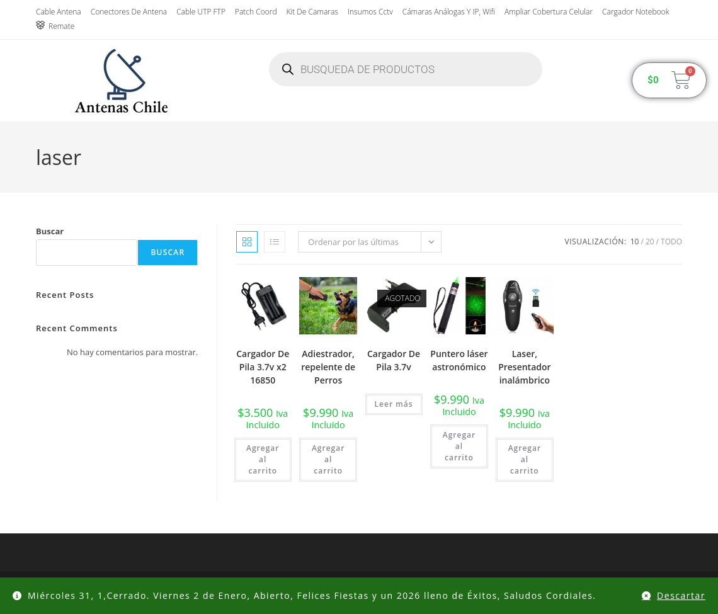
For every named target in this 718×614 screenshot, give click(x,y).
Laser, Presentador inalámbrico (524, 367)
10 (634, 241)
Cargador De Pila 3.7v (393, 360)
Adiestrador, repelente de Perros (328, 367)
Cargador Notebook (635, 11)
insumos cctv (370, 11)
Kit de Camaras (312, 11)
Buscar (50, 231)
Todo (671, 241)
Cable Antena (58, 11)
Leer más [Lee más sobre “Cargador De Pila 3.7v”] (394, 404)
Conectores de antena (129, 11)
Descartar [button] (681, 595)
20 (650, 241)
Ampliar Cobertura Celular (548, 11)
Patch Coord (256, 11)
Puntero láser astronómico (458, 360)
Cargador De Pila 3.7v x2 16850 (262, 367)
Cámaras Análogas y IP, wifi (448, 11)
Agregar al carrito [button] (262, 459)
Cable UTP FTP (200, 11)
